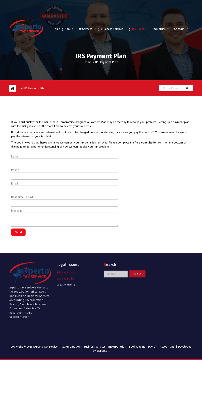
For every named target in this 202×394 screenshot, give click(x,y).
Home (56, 29)
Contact (179, 29)
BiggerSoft (102, 350)
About (69, 29)
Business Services (112, 29)
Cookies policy (65, 249)
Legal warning (66, 255)
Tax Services (84, 29)
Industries (159, 29)
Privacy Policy (65, 243)
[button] (187, 88)
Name (14, 192)
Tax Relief (138, 29)
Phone (15, 206)
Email (14, 220)
